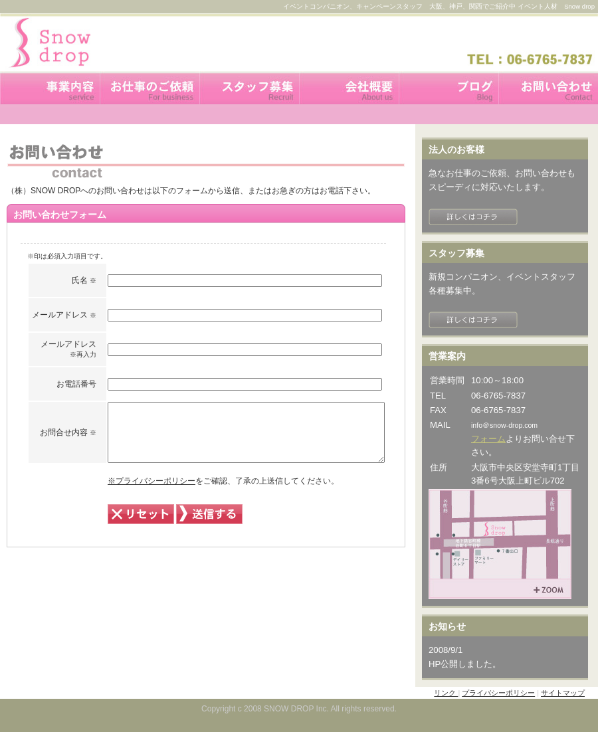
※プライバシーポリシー (118, 493)
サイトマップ (563, 693)
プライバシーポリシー (498, 693)
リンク (446, 693)
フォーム (488, 439)
